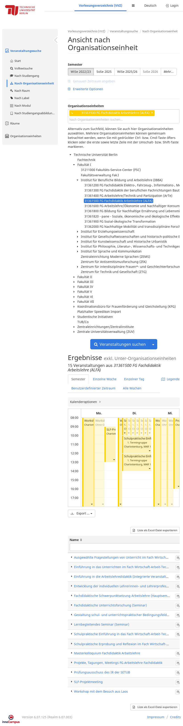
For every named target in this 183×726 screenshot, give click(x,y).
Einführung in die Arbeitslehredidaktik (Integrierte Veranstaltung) (123, 576)
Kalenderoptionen (84, 402)
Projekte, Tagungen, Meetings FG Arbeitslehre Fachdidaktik (118, 663)
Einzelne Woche (105, 379)
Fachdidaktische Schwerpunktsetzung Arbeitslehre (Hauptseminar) (124, 596)
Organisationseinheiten (22, 136)
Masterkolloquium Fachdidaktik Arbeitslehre (107, 653)
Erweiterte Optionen (85, 89)
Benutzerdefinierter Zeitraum (93, 388)
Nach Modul (20, 106)
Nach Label (19, 98)
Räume (12, 123)
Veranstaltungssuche (22, 51)
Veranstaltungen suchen (120, 344)
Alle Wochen (132, 388)
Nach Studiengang (24, 76)
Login (172, 5)
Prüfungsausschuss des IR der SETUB (102, 672)
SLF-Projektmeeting (88, 682)
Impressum (155, 717)
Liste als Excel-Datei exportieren (155, 530)
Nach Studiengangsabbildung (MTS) (34, 113)
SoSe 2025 (104, 71)
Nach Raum (20, 91)
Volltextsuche (21, 68)
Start (15, 61)
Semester (75, 64)
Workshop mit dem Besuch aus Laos (101, 691)
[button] (91, 504)
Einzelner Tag (134, 379)
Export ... (81, 513)
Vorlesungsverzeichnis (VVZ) (100, 5)
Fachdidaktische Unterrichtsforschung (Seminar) (110, 605)
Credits (175, 717)
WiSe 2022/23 (81, 71)
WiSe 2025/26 (127, 71)
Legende (170, 379)
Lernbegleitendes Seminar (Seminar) (101, 624)
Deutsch (150, 5)
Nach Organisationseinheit (32, 83)
